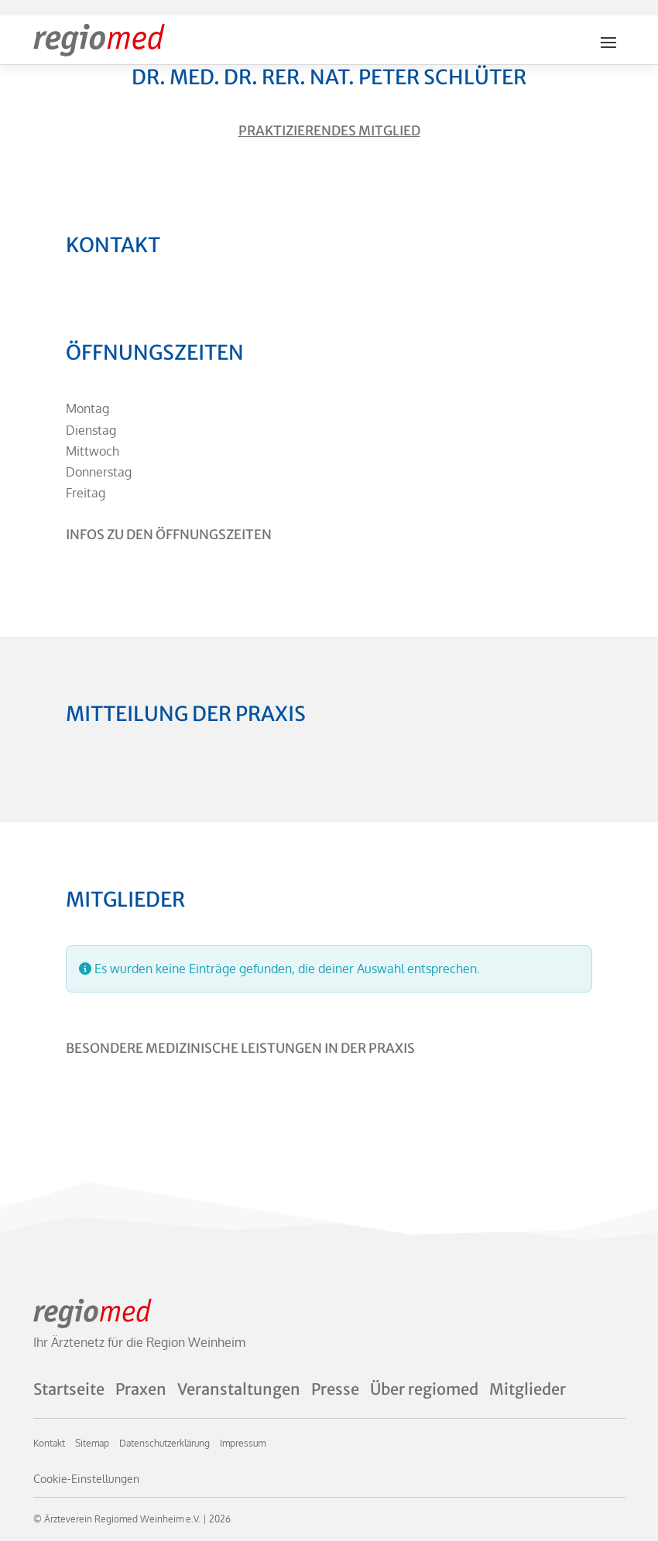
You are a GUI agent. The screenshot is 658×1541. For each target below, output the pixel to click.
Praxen (140, 1389)
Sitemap (92, 1443)
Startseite (69, 1389)
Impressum (243, 1443)
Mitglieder (527, 1389)
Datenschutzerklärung (164, 1443)
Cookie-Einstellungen (86, 1478)
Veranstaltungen (238, 1389)
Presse (335, 1389)
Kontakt (49, 1443)
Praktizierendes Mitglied (329, 130)
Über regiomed (424, 1389)
